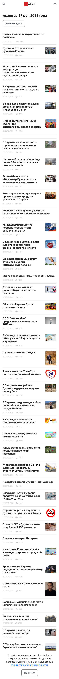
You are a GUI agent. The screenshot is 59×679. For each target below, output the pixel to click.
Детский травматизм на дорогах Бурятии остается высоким (19, 290)
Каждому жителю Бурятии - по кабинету (28, 481)
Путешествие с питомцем (19, 352)
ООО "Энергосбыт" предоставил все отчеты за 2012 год (20, 321)
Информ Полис (29, 4)
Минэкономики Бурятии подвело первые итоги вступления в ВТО (18, 227)
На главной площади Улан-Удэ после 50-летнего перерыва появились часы (21, 162)
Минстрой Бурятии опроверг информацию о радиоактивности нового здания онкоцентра (20, 71)
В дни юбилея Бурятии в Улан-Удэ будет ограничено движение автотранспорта (21, 244)
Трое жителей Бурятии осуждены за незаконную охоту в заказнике (23, 569)
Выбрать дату (14, 23)
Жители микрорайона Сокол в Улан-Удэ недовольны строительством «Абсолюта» (21, 467)
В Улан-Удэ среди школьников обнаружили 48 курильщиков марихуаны (22, 338)
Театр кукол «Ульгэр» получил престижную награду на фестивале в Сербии (22, 196)
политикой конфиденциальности (29, 665)
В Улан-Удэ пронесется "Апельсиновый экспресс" (19, 421)
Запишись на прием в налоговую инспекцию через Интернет (23, 603)
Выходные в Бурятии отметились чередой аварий (20, 617)
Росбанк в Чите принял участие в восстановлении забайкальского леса (26, 212)
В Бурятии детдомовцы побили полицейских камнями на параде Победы (22, 405)
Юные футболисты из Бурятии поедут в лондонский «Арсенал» (22, 450)
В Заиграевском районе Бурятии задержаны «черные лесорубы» (21, 388)
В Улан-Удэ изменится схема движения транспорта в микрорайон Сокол (21, 106)
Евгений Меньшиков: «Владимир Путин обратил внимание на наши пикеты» (20, 179)
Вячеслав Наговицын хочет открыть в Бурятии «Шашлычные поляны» (20, 261)
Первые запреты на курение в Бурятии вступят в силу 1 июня (22, 512)
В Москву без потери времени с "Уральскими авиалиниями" (22, 646)
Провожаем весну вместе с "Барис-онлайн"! (20, 435)
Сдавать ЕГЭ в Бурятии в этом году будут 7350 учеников (21, 526)
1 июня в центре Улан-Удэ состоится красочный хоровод (22, 373)
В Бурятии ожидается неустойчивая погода (16, 632)
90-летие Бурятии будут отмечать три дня (18, 306)
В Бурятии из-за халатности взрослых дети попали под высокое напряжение (20, 145)
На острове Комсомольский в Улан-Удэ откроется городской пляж (22, 552)
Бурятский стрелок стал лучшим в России (18, 50)
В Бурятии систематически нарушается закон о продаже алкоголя (21, 89)
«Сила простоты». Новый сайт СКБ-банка (29, 276)
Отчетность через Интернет (20, 538)
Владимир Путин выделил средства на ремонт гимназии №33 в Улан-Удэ (21, 496)
